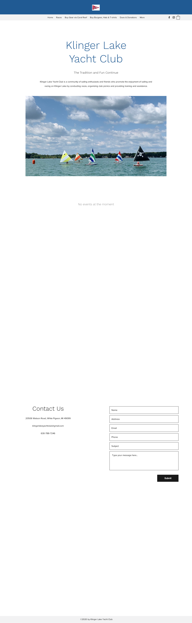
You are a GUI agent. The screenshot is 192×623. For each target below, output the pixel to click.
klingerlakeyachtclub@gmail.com (48, 425)
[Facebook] (169, 17)
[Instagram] (173, 17)
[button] (178, 17)
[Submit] (167, 478)
